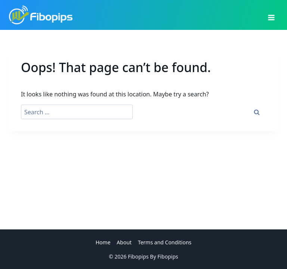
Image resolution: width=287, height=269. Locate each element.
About (124, 242)
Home (103, 242)
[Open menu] (271, 15)
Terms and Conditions (164, 242)
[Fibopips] (40, 15)
